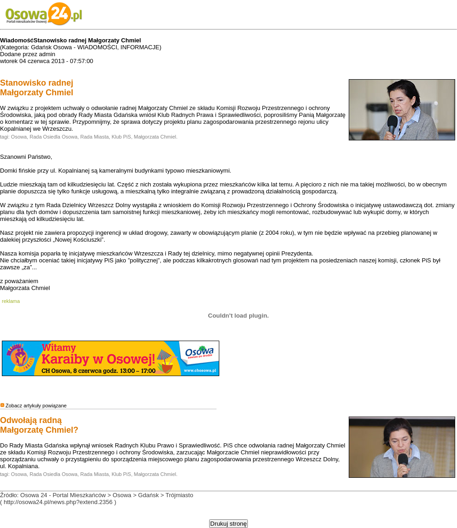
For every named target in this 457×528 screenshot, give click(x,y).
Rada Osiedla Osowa (53, 136)
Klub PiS (121, 136)
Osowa (19, 136)
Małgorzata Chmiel (155, 136)
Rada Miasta (94, 136)
